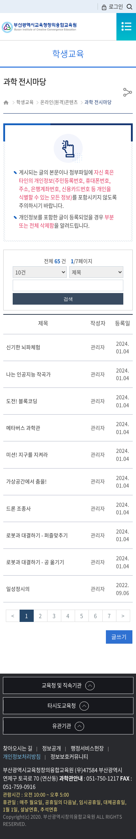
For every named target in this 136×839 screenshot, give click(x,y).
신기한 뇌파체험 (23, 347)
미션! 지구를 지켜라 (27, 454)
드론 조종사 (18, 508)
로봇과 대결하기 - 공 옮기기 (35, 561)
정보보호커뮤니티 (69, 756)
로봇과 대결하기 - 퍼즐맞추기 (37, 535)
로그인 (112, 6)
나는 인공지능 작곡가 (28, 374)
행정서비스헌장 (87, 748)
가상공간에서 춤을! (26, 481)
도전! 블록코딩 (21, 400)
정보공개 (51, 748)
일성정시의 (18, 588)
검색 (68, 299)
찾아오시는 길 (17, 748)
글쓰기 (119, 637)
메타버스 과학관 (23, 427)
